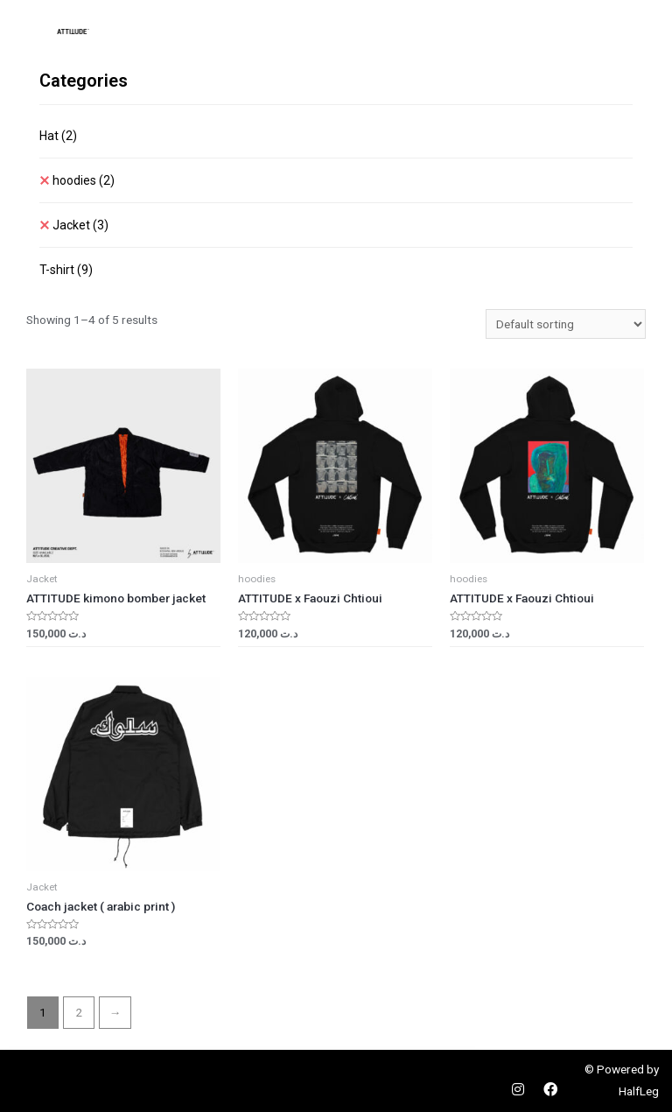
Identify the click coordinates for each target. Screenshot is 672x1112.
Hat (58, 136)
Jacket (80, 225)
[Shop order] (566, 324)
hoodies (83, 180)
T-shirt (66, 270)
